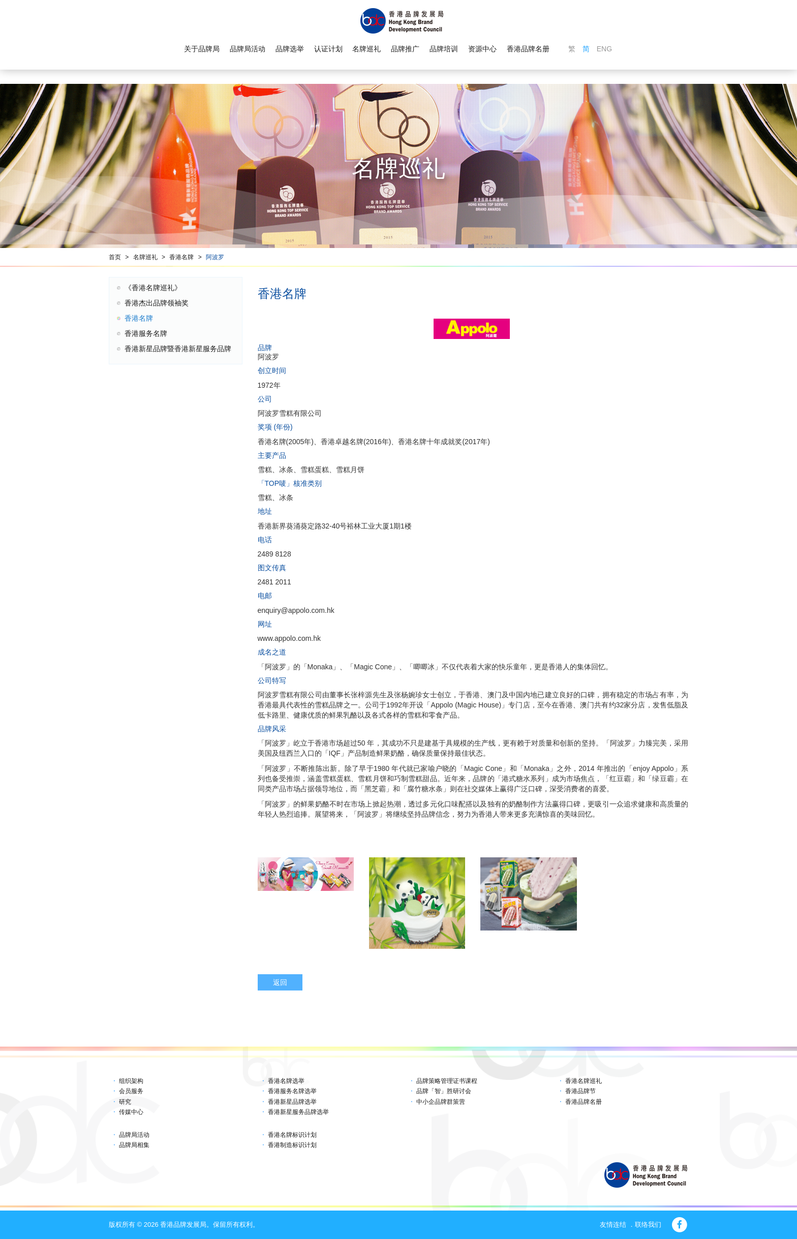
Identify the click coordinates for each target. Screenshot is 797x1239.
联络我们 (648, 1224)
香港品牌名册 (528, 49)
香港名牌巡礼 (583, 1081)
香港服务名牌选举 (292, 1091)
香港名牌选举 (286, 1081)
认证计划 (328, 49)
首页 (115, 257)
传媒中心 (131, 1112)
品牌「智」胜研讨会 (443, 1091)
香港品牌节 (580, 1091)
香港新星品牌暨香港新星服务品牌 (178, 349)
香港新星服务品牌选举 (298, 1112)
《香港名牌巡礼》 (153, 288)
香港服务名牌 (146, 333)
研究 (125, 1101)
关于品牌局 (202, 49)
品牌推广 (405, 49)
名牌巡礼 (366, 49)
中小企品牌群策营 (440, 1101)
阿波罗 (215, 257)
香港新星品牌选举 (292, 1101)
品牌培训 (444, 49)
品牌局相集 (134, 1145)
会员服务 (131, 1091)
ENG (604, 49)
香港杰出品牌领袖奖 (157, 303)
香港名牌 (181, 257)
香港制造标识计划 (292, 1145)
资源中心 (482, 49)
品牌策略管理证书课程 (446, 1081)
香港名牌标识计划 (292, 1134)
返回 (280, 982)
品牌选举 (289, 49)
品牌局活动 (247, 49)
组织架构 (131, 1081)
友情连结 (613, 1224)
